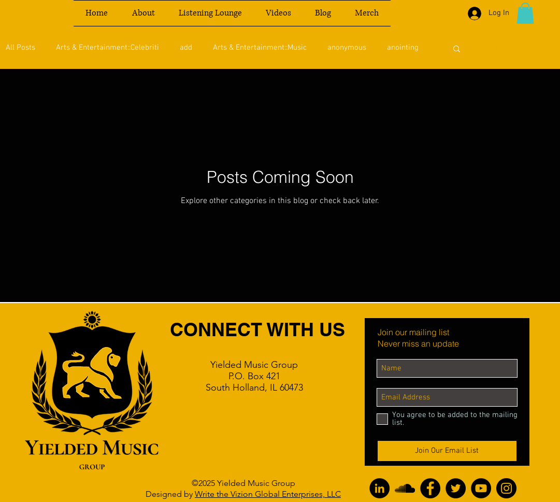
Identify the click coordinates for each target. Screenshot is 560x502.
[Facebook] (430, 488)
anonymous (346, 47)
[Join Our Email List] (447, 451)
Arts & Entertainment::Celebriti (107, 47)
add (186, 47)
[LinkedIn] (379, 488)
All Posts (20, 47)
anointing (403, 47)
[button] (525, 13)
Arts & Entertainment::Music (260, 47)
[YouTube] (481, 488)
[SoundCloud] (405, 488)
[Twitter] (456, 488)
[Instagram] (506, 488)
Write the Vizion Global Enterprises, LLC (268, 494)
